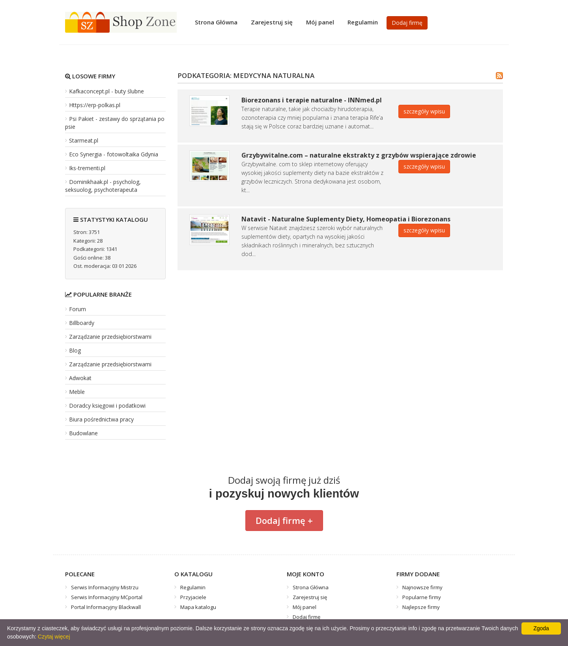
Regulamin (363, 22)
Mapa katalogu (198, 607)
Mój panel (320, 22)
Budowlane (83, 433)
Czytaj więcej (54, 636)
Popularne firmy (421, 597)
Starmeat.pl (83, 140)
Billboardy (81, 323)
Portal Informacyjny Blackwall (106, 607)
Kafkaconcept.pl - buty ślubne (106, 91)
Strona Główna (216, 22)
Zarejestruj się (272, 22)
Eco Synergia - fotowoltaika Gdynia (113, 154)
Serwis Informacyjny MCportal (106, 597)
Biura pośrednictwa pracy (101, 419)
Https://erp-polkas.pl (94, 105)
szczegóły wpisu (424, 111)
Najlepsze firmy (421, 607)
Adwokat (80, 378)
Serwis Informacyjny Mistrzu (104, 587)
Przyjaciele (193, 597)
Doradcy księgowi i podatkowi (107, 405)
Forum (77, 309)
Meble (77, 391)
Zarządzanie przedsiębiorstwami (110, 336)
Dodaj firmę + (284, 520)
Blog (75, 350)
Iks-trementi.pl (87, 168)
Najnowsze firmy (422, 587)
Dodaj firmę (407, 22)
